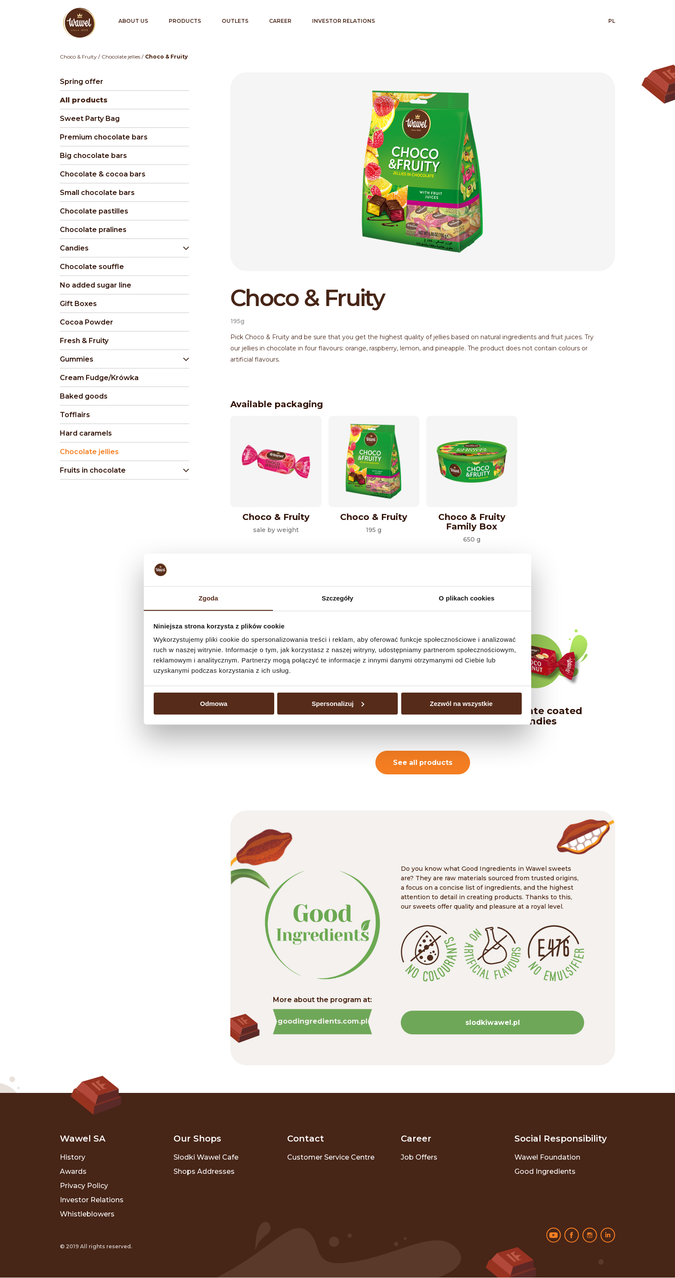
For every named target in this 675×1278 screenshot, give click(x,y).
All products (84, 100)
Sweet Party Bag (90, 118)
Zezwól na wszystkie (461, 703)
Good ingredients (545, 1172)
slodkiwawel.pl (492, 1022)
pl (611, 21)
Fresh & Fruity (84, 341)
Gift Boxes (78, 304)
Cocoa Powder (86, 322)
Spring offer (81, 81)
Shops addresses (204, 1172)
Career (280, 21)
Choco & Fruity (78, 56)
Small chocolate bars (97, 193)
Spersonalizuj (338, 703)
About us (133, 21)
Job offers (419, 1158)
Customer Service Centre (331, 1158)
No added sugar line (95, 285)
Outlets (235, 21)
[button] (123, 248)
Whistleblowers (87, 1214)
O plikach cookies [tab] (466, 598)
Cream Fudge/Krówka (99, 378)
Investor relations (343, 21)
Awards (73, 1172)
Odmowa (213, 703)
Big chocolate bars (93, 156)
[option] (537, 676)
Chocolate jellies (121, 56)
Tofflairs (75, 415)
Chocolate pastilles (94, 211)
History (72, 1158)
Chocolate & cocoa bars (103, 174)
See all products (423, 762)
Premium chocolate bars (104, 137)
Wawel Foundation (547, 1158)
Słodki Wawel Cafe (205, 1158)
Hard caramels (86, 433)
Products (185, 21)
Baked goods (84, 396)
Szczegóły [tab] (337, 598)
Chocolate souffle (92, 267)
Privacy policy (84, 1186)
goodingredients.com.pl (323, 1022)
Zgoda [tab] (208, 598)
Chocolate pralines (93, 230)
